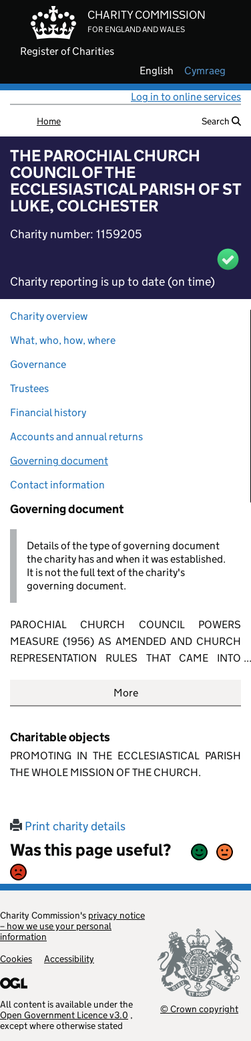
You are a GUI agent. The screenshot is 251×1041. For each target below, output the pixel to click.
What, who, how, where (62, 340)
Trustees (29, 388)
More (125, 692)
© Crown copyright (199, 1008)
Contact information (57, 484)
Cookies (16, 959)
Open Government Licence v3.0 (64, 1015)
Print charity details (67, 826)
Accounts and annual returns (76, 436)
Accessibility (69, 959)
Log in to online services (186, 96)
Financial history (48, 412)
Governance (38, 364)
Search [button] (221, 121)
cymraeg (205, 71)
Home (49, 121)
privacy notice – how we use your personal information (72, 926)
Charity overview (48, 316)
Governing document (59, 460)
